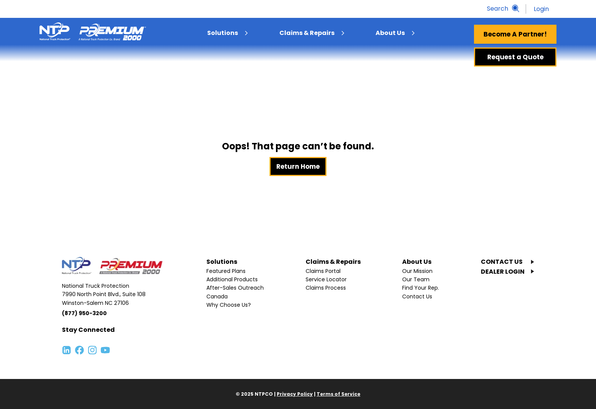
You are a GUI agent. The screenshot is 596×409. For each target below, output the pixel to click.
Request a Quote (515, 57)
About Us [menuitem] (390, 33)
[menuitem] (246, 33)
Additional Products (232, 279)
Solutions (221, 261)
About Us (416, 261)
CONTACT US (502, 261)
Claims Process (326, 288)
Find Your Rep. (420, 288)
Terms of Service (338, 394)
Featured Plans (226, 271)
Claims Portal (323, 271)
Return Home (298, 166)
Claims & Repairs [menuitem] (306, 33)
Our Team (416, 279)
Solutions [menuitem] (222, 33)
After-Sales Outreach (235, 288)
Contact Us (417, 296)
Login (541, 9)
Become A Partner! (515, 34)
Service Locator (326, 279)
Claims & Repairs (333, 261)
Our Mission (417, 271)
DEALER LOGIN (503, 271)
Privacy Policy (295, 394)
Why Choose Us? (228, 305)
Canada (217, 296)
